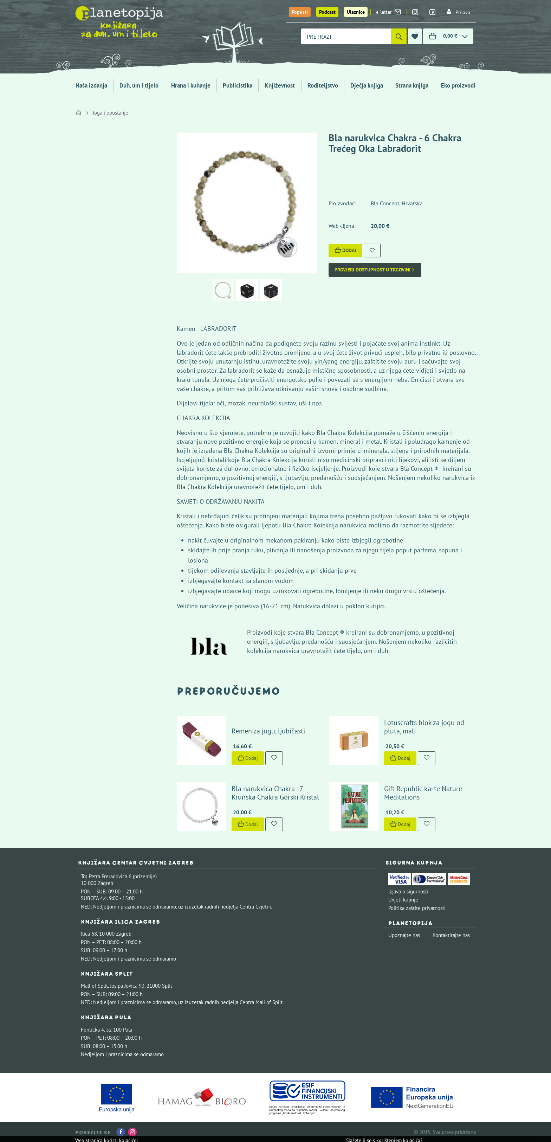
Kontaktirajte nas (451, 935)
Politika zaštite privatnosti (417, 908)
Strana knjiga (411, 85)
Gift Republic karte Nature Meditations (423, 793)
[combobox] (346, 36)
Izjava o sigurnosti (408, 891)
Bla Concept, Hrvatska (397, 203)
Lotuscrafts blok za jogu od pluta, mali (424, 727)
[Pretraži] (399, 36)
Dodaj (345, 250)
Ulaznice (356, 12)
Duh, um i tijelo (138, 85)
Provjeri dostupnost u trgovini (375, 270)
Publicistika (237, 85)
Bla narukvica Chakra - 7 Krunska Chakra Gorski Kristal (275, 793)
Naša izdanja (91, 85)
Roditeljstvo (322, 85)
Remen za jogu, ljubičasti (268, 731)
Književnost (280, 85)
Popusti (300, 12)
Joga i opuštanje (110, 112)
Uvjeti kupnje (403, 899)
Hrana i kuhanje (190, 85)
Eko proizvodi (458, 85)
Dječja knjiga (366, 85)
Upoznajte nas (404, 935)
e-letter (388, 12)
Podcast (327, 12)
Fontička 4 (92, 1029)
